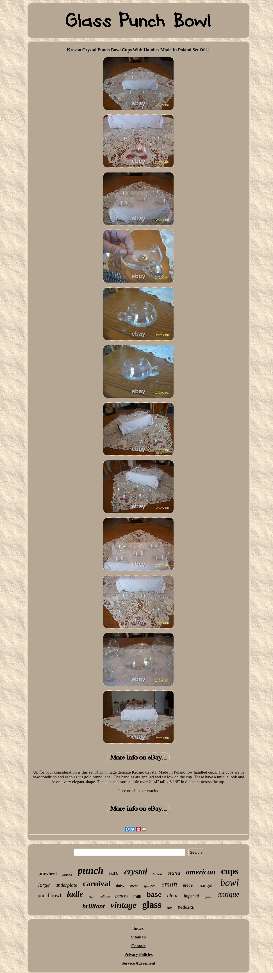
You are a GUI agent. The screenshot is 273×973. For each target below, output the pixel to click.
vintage (123, 905)
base (154, 894)
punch (90, 870)
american (200, 872)
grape (208, 897)
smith (169, 884)
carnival (96, 883)
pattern (121, 896)
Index (138, 928)
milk (137, 896)
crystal (135, 871)
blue (91, 897)
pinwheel (47, 873)
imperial (191, 896)
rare (114, 872)
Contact (138, 946)
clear (172, 895)
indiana (104, 896)
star (169, 908)
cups (229, 871)
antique (228, 894)
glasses (150, 885)
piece (188, 885)
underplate (66, 885)
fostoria (67, 874)
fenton (157, 874)
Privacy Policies (138, 954)
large (44, 885)
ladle (75, 893)
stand (174, 872)
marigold (206, 885)
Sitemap (138, 937)
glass (151, 905)
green (134, 886)
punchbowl (49, 895)
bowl (229, 882)
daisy (120, 886)
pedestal (186, 907)
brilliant (93, 906)
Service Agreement (138, 963)
